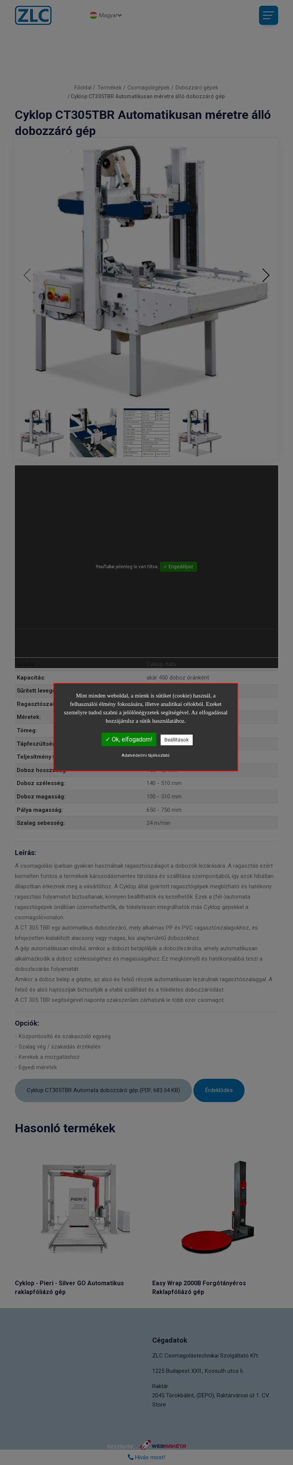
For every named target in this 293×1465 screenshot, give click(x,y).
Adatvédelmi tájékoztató (146, 755)
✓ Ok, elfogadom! (129, 739)
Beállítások (176, 740)
